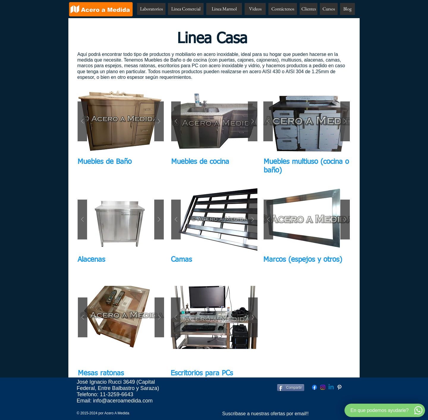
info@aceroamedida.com (122, 401)
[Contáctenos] (282, 9)
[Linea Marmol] (224, 9)
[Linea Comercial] (186, 9)
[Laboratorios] (151, 9)
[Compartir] (290, 387)
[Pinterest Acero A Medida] (339, 387)
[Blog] (347, 9)
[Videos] (255, 9)
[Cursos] (329, 9)
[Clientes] (308, 9)
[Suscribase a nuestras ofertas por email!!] (265, 414)
